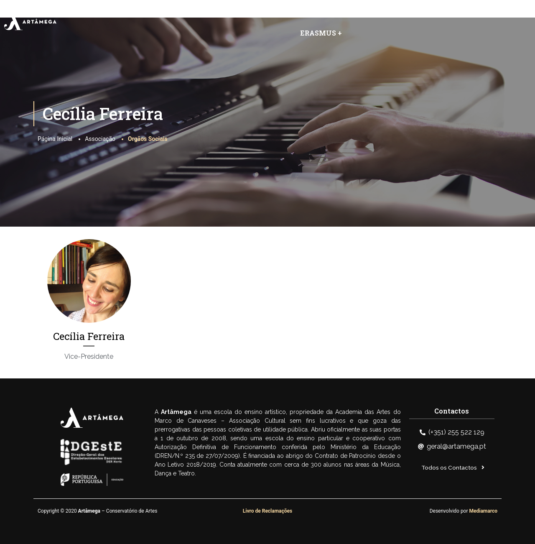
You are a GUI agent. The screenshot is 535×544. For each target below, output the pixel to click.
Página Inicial (55, 138)
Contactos (412, 13)
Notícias (363, 13)
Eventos (317, 13)
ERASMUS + (321, 32)
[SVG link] (30, 21)
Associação (204, 13)
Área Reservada (472, 13)
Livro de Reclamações (267, 511)
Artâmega (266, 13)
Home (154, 13)
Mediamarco (483, 511)
